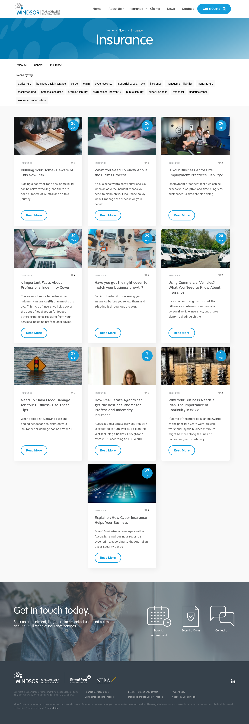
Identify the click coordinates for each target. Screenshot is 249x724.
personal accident (52, 92)
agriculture (24, 83)
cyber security (103, 83)
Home (97, 9)
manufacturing (27, 92)
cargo (74, 83)
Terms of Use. (52, 708)
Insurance (136, 9)
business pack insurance (51, 83)
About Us (115, 9)
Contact (188, 9)
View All (22, 65)
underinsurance (198, 92)
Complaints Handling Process (99, 697)
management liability (179, 83)
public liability (134, 92)
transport (178, 92)
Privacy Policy (178, 692)
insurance (155, 83)
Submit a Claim (191, 619)
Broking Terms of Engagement (143, 692)
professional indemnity (107, 92)
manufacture (205, 83)
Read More (34, 215)
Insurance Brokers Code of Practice (145, 697)
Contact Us (222, 619)
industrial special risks (131, 83)
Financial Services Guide (97, 692)
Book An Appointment (159, 621)
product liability (78, 92)
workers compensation (32, 100)
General (38, 65)
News (171, 9)
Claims (155, 9)
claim (86, 83)
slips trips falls (158, 92)
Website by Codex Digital (184, 697)
